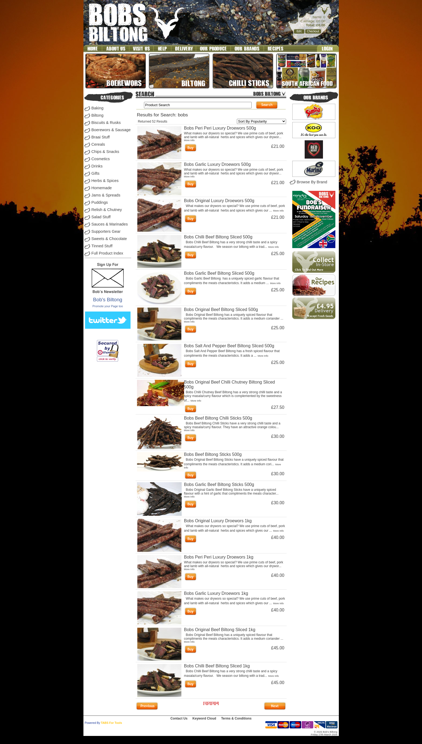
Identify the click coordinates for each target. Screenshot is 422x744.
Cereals (98, 144)
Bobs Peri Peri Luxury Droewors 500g (220, 128)
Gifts (96, 173)
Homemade (102, 188)
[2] (209, 703)
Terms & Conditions (236, 718)
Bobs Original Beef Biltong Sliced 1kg (219, 629)
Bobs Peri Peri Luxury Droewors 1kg (219, 557)
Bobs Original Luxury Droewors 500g (219, 200)
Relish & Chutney (107, 210)
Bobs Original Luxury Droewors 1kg (218, 520)
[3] (213, 703)
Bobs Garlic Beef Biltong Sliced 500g (219, 273)
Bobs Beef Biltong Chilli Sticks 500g (218, 418)
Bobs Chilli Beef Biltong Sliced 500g (218, 237)
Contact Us (178, 718)
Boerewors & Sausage (111, 130)
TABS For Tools (111, 722)
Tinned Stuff (102, 246)
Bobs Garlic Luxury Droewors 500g (217, 164)
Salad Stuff (101, 217)
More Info (189, 140)
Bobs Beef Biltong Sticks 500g (213, 454)
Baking (98, 108)
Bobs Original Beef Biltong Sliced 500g (221, 309)
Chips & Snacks (105, 151)
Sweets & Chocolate (109, 239)
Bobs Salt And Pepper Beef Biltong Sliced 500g (229, 346)
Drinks (97, 166)
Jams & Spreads (106, 195)
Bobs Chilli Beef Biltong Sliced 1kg (217, 666)
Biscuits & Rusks (106, 122)
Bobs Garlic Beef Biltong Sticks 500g (219, 484)
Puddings (100, 202)
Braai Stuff (101, 137)
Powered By (92, 722)
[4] (217, 703)
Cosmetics (101, 159)
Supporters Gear (106, 231)
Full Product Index (107, 253)
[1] (205, 703)
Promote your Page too (107, 306)
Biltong (98, 115)
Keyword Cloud (204, 718)
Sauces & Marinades (110, 224)
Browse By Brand (312, 182)
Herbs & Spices (105, 180)
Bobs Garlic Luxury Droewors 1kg (216, 593)
